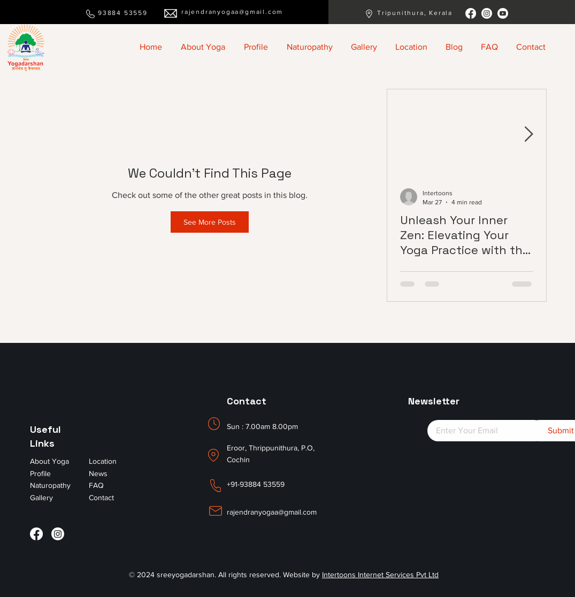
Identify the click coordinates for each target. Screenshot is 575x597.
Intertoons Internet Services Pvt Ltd (380, 574)
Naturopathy (50, 485)
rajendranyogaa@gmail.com (232, 12)
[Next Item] (529, 134)
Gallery (41, 497)
